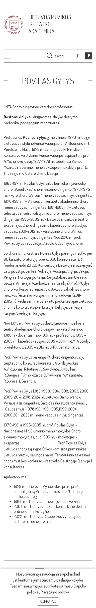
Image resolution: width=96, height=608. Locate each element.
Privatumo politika (55, 592)
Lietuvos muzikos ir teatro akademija (49, 23)
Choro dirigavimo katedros (33, 106)
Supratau (48, 601)
